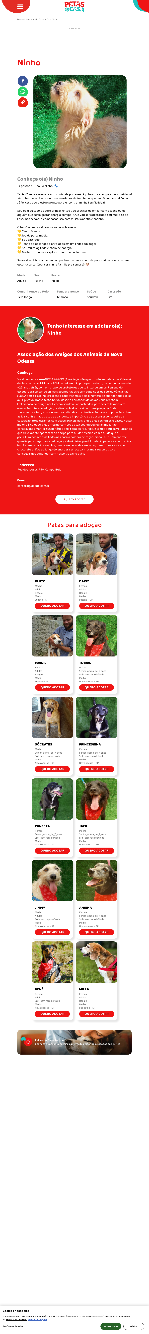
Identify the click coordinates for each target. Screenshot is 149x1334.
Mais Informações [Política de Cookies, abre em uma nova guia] (37, 1319)
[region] (74, 1320)
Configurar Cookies (13, 1326)
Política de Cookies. (16, 1319)
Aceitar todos (111, 1326)
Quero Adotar (74, 499)
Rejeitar (134, 1326)
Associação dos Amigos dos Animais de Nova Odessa (70, 358)
